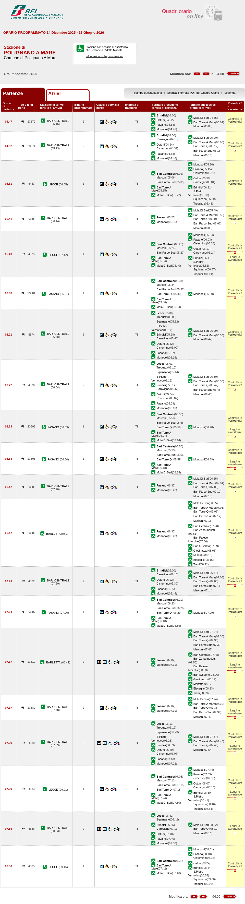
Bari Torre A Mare (204, 122)
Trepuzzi (198, 203)
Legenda (230, 92)
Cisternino (162, 148)
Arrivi (54, 93)
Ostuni (160, 120)
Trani (196, 564)
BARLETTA (53, 533)
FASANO (53, 293)
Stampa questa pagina (147, 92)
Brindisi (198, 187)
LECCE (53, 184)
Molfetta (198, 555)
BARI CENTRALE (58, 120)
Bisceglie (199, 559)
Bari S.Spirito (201, 546)
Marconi (198, 126)
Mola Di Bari (201, 117)
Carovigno (162, 139)
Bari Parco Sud (203, 150)
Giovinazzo (200, 550)
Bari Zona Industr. (204, 529)
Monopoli (162, 129)
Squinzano (200, 198)
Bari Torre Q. (201, 146)
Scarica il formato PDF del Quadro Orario (193, 92)
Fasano (161, 124)
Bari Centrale (201, 526)
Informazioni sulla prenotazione (104, 56)
